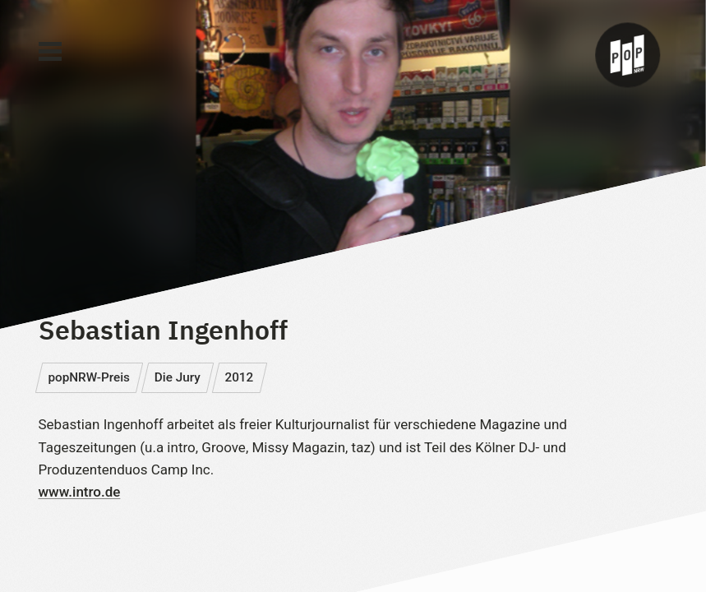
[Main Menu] (50, 52)
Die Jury (178, 377)
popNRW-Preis (89, 377)
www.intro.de (80, 491)
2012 (238, 377)
